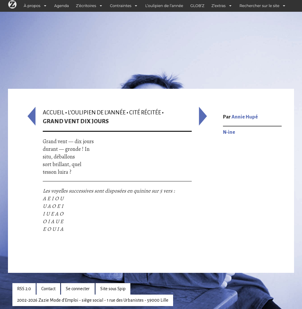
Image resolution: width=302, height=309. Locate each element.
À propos (32, 6)
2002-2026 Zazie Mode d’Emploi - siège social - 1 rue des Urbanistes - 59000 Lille (92, 300)
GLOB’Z (197, 6)
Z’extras (218, 6)
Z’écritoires (86, 6)
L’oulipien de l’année (164, 6)
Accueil (53, 112)
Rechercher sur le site (259, 6)
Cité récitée (145, 112)
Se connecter (78, 288)
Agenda (61, 6)
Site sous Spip (113, 288)
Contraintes (121, 6)
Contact (48, 288)
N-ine (229, 132)
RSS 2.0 (24, 288)
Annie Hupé (245, 117)
